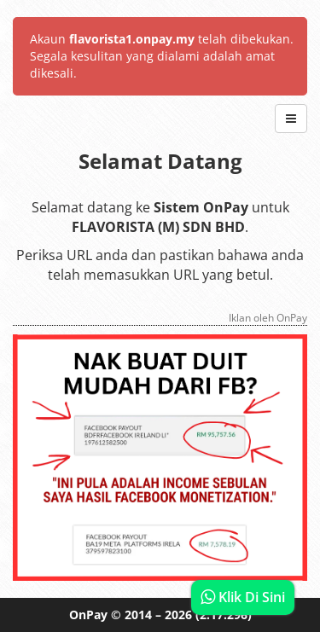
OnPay (88, 614)
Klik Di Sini (243, 597)
